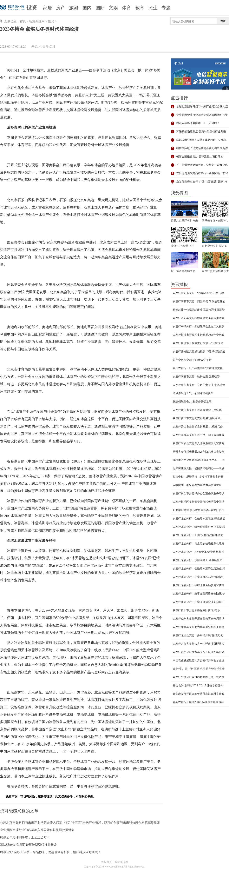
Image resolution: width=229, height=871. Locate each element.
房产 (60, 7)
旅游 (73, 7)
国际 (100, 7)
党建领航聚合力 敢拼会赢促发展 (192, 401)
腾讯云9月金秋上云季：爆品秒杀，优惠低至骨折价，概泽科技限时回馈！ (50, 852)
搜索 (223, 21)
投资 (31, 7)
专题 (166, 7)
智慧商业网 (37, 21)
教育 (139, 7)
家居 (47, 7)
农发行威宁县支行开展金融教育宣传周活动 (198, 618)
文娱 (113, 7)
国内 (87, 7)
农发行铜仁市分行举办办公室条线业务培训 (198, 493)
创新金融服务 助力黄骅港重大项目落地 (199, 156)
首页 (23, 21)
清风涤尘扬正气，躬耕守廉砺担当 (193, 393)
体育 (126, 7)
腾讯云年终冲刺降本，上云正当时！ (25, 837)
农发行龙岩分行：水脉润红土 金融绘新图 (197, 560)
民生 (153, 7)
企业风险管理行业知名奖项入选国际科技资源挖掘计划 (37, 830)
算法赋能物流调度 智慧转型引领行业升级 (28, 844)
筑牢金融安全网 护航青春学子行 (192, 359)
